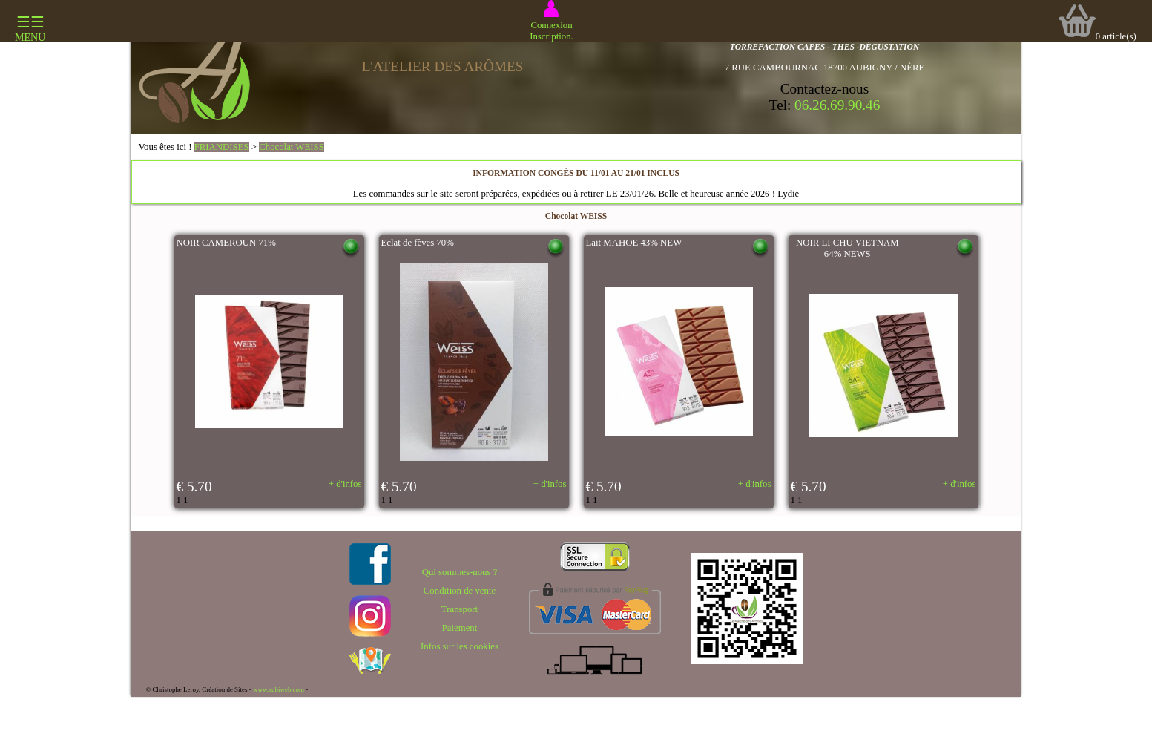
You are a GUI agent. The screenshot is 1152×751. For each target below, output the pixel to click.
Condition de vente (460, 591)
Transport (459, 609)
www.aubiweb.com (278, 689)
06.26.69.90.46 (837, 105)
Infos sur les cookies (459, 646)
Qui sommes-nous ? (460, 572)
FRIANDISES (221, 147)
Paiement (460, 628)
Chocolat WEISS (291, 147)
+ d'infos (345, 484)
